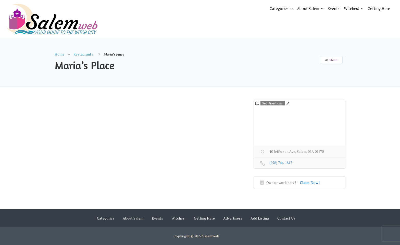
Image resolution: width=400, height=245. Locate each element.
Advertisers (232, 218)
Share (331, 60)
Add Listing (260, 218)
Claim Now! (310, 182)
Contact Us (286, 218)
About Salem (308, 8)
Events (334, 8)
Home (59, 54)
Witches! (351, 8)
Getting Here (379, 8)
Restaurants (83, 54)
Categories (279, 8)
